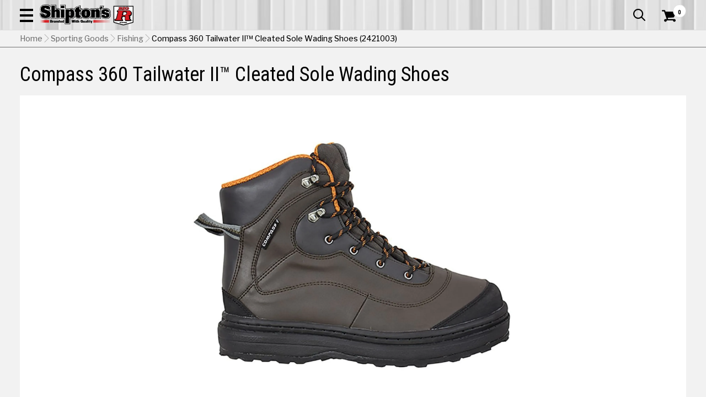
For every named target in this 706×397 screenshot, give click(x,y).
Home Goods (318, 74)
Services (671, 8)
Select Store (608, 302)
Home (31, 94)
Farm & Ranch (252, 74)
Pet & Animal (547, 74)
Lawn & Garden (480, 74)
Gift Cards (576, 8)
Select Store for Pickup (613, 361)
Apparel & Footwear (62, 74)
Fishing (130, 94)
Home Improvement (397, 74)
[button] (395, 39)
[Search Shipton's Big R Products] (320, 39)
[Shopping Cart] (667, 39)
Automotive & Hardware (164, 74)
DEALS (671, 74)
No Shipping (494, 302)
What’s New (624, 8)
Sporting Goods (615, 74)
